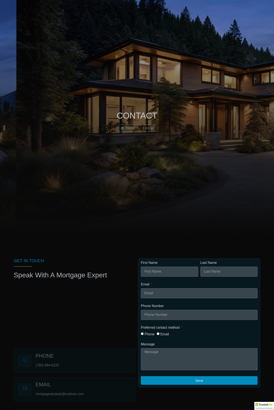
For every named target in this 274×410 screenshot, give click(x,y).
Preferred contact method (160, 327)
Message (148, 344)
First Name (149, 262)
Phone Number (152, 306)
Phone (149, 334)
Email (145, 284)
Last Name (208, 262)
